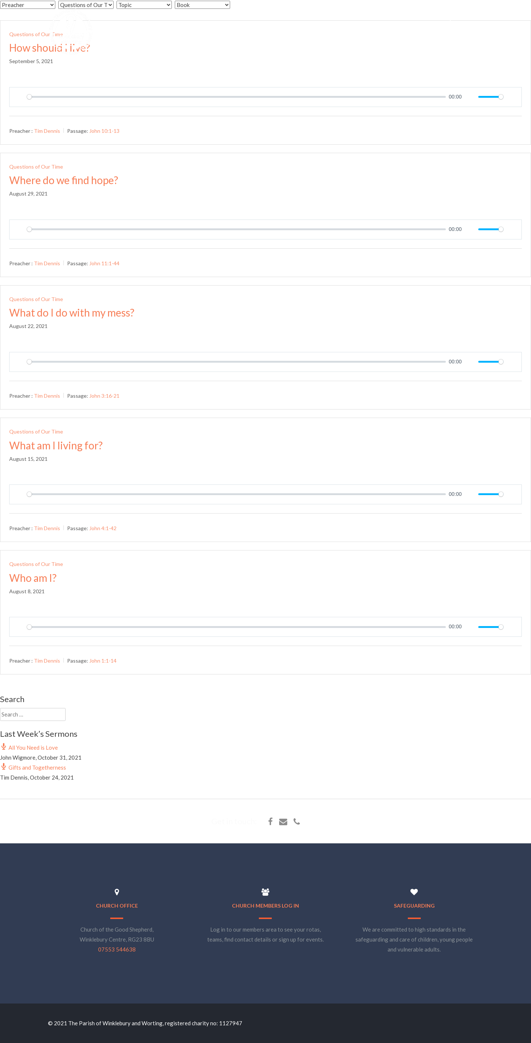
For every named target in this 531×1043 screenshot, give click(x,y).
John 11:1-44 (104, 263)
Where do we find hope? (63, 180)
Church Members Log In (265, 905)
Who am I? (32, 577)
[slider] (236, 96)
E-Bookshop (437, 17)
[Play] (19, 97)
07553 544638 (117, 949)
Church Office (117, 905)
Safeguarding (414, 905)
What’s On (356, 17)
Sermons (396, 17)
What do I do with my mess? (71, 312)
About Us (315, 17)
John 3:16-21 (104, 396)
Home (281, 17)
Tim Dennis (47, 130)
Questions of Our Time (36, 166)
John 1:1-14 (103, 660)
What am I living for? (56, 445)
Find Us (477, 17)
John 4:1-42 (103, 528)
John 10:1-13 (104, 130)
